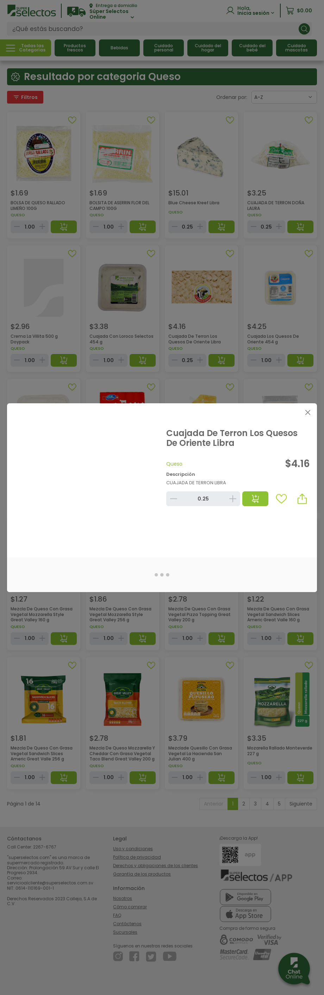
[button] (302, 498)
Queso (174, 463)
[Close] (307, 412)
